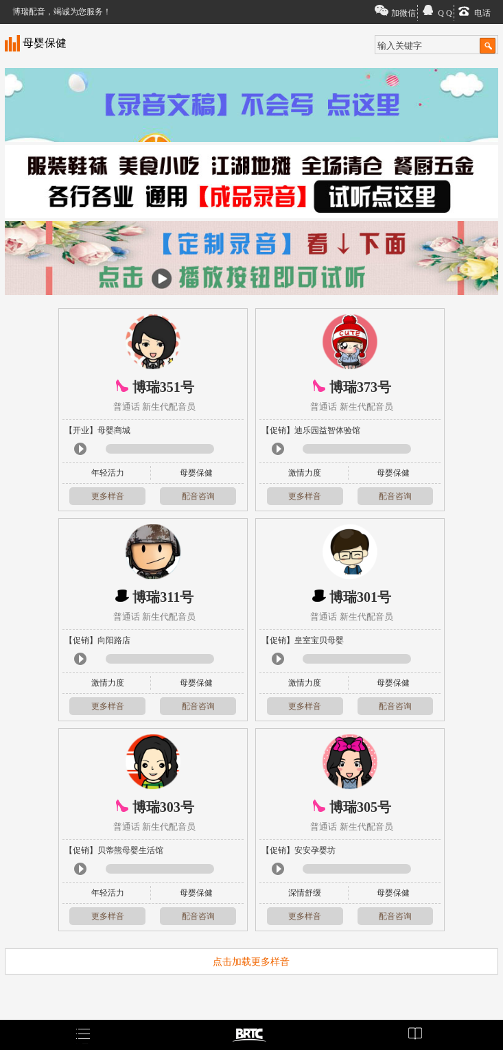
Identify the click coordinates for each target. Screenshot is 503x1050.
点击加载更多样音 (251, 962)
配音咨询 (198, 496)
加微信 (403, 13)
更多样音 (107, 496)
